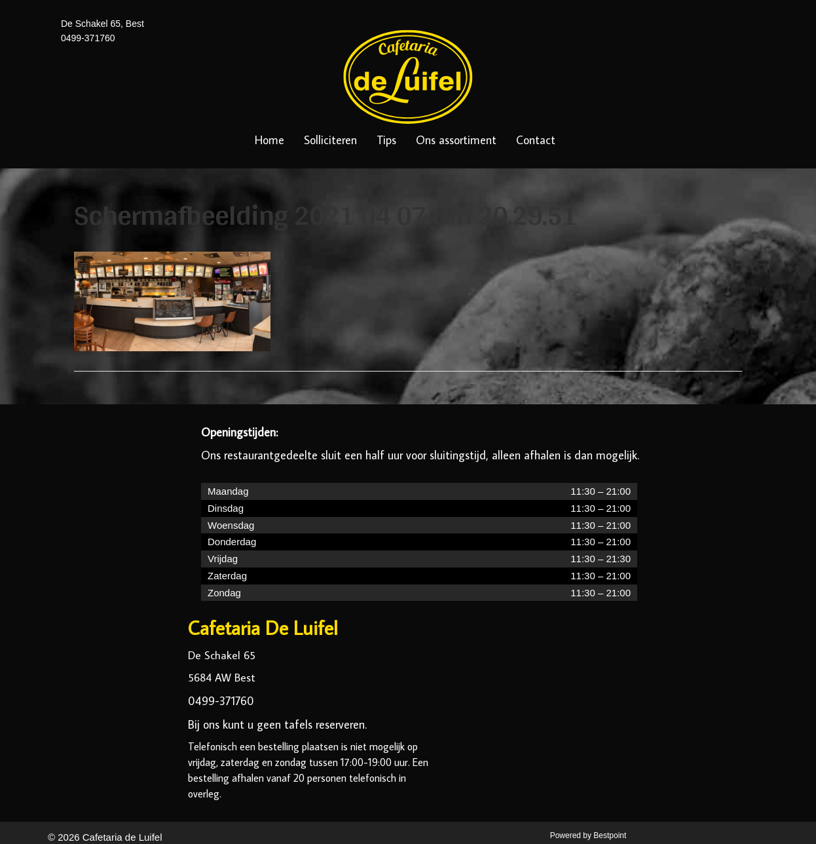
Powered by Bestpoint (588, 835)
